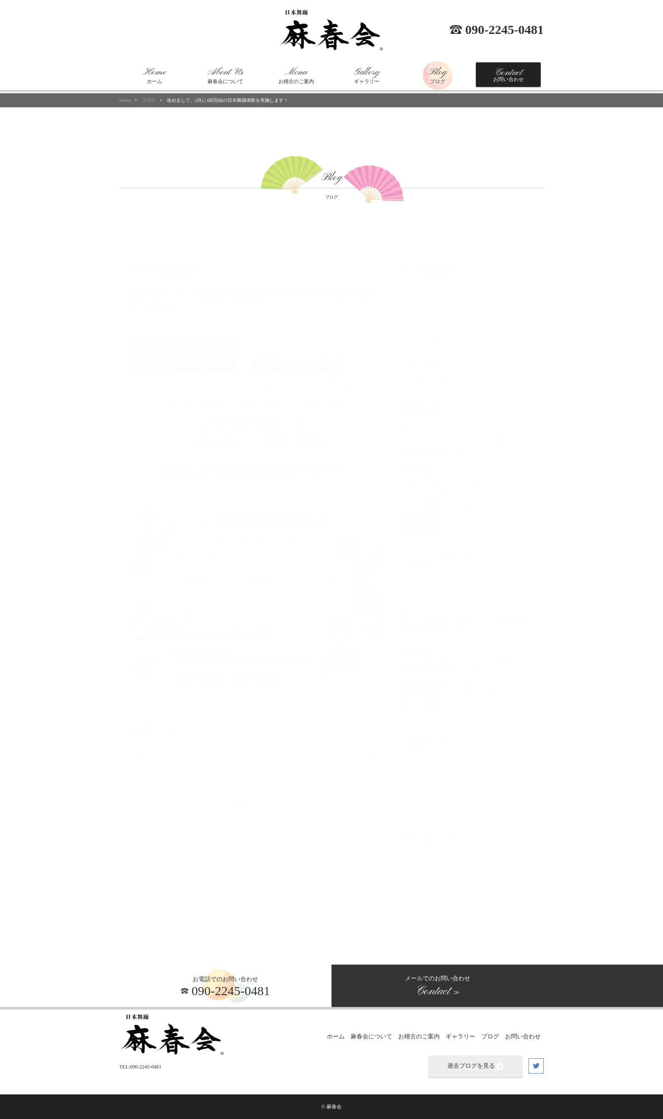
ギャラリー (366, 75)
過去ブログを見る (475, 1066)
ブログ (437, 75)
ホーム (154, 75)
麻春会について (225, 75)
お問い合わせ (508, 74)
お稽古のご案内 (296, 75)
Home (125, 100)
